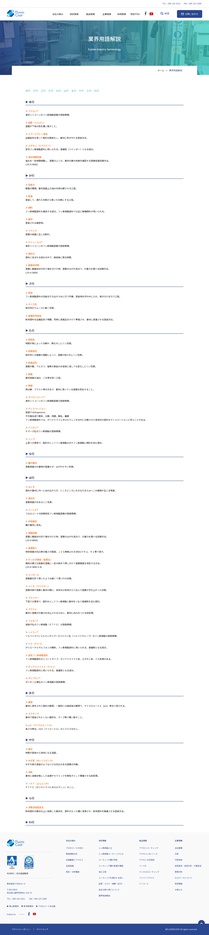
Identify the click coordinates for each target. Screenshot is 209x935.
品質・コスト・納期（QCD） (111, 883)
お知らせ (178, 889)
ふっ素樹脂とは (105, 848)
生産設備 (70, 865)
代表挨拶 (178, 859)
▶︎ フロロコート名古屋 (45, 906)
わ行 (96, 90)
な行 (58, 90)
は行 (66, 90)
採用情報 (122, 14)
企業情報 (106, 14)
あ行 (27, 90)
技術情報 (74, 14)
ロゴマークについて (183, 877)
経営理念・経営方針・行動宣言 (188, 865)
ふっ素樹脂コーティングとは (111, 853)
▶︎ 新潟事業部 (27, 906)
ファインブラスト (147, 877)
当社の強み (57, 14)
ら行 (89, 90)
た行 (50, 90)
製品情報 (90, 14)
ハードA (142, 865)
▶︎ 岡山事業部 (13, 906)
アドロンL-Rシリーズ (148, 853)
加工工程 (102, 871)
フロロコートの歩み (74, 848)
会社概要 (178, 848)
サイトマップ (42, 929)
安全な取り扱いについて (109, 889)
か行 (35, 90)
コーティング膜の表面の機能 (111, 865)
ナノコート (144, 883)
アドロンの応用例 (147, 859)
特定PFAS (136, 14)
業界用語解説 (104, 895)
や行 (81, 90)
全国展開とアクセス (74, 859)
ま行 (73, 90)
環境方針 (178, 871)
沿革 (177, 853)
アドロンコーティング (148, 848)
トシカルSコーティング (149, 871)
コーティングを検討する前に (111, 877)
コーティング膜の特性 (108, 859)
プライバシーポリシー (21, 929)
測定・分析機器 (72, 871)
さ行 (43, 90)
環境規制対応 (71, 853)
